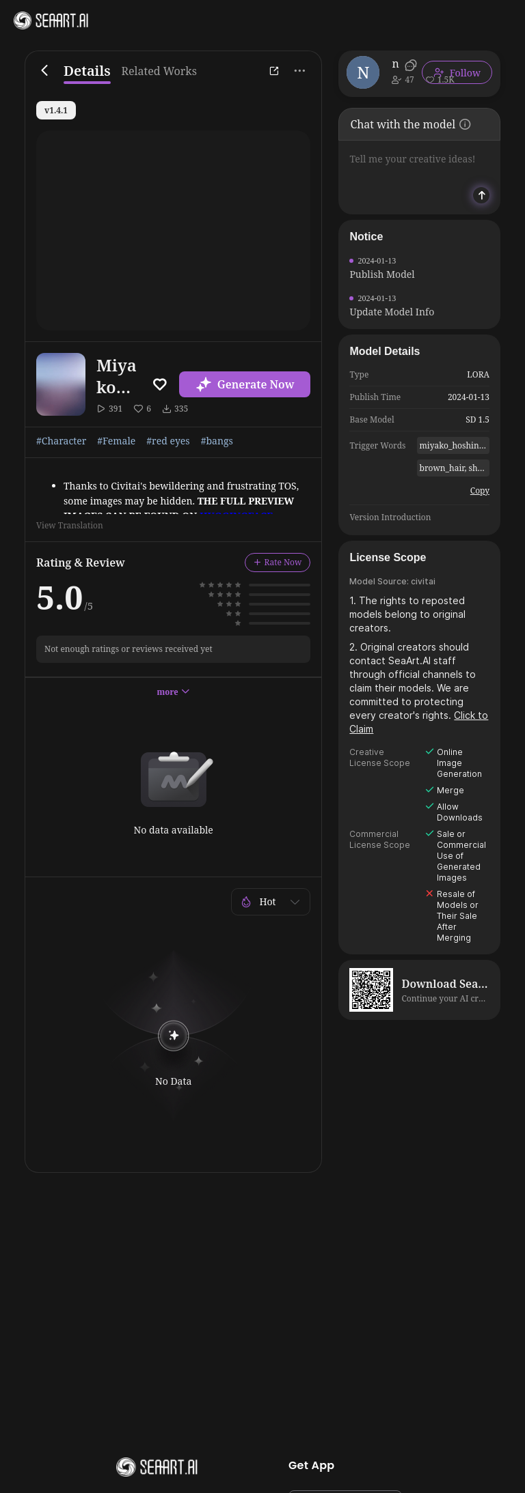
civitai (423, 581)
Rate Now (278, 562)
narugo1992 (396, 63)
